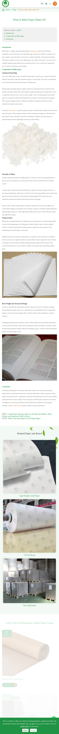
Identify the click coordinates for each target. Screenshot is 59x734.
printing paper (33, 51)
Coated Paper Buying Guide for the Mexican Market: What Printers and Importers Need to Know (27, 415)
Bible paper (12, 110)
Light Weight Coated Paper (29, 496)
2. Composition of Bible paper (14, 36)
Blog (14, 10)
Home (8, 10)
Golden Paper (16, 405)
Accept (33, 730)
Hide (18, 30)
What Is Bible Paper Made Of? (29, 10)
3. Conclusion (8, 39)
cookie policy (24, 726)
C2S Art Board (29, 555)
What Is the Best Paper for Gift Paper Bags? (24, 418)
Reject (25, 730)
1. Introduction (9, 33)
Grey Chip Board (29, 605)
